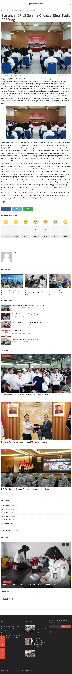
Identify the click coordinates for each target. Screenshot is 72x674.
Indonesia (54, 632)
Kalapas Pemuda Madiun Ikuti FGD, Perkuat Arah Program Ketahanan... (41, 630)
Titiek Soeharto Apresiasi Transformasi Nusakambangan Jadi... (25, 395)
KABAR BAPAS (6, 520)
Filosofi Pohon (16, 331)
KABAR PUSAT (6, 505)
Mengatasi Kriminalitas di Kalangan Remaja (25, 314)
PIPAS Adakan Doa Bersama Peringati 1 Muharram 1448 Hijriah (25, 489)
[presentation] (63, 544)
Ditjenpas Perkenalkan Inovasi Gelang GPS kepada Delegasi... (24, 442)
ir (1, 397)
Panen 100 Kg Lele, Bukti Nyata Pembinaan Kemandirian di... (30, 322)
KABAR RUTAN (6, 516)
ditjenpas (14, 307)
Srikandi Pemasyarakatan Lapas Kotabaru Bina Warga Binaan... (40, 642)
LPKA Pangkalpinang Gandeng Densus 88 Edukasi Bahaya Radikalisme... (41, 655)
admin (16, 252)
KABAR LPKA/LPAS (7, 530)
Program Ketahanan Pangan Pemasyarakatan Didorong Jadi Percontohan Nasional (11, 293)
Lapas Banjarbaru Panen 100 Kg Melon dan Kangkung (28, 305)
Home (2, 10)
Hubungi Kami (67, 670)
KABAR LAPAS (5, 75)
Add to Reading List (64, 75)
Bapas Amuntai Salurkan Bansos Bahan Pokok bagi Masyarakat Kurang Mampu (59, 293)
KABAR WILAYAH (6, 509)
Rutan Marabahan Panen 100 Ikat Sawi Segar (26, 339)
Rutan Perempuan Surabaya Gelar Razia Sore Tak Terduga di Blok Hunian (36, 293)
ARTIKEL (4, 527)
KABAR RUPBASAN (7, 523)
